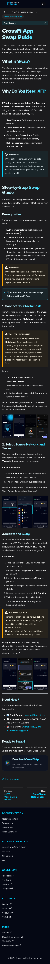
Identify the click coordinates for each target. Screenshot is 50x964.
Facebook (8, 875)
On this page (10, 23)
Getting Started (10, 818)
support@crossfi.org (35, 715)
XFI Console (7, 855)
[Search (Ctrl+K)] (43, 4)
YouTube (7, 912)
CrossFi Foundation (12, 937)
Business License (11, 945)
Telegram (7, 888)
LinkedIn (7, 884)
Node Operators (9, 831)
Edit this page (10, 779)
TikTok (6, 917)
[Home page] (4, 12)
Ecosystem (7, 823)
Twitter (6, 880)
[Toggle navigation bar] (4, 4)
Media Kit (7, 941)
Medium (7, 908)
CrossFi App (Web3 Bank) (14, 847)
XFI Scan (6, 851)
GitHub (6, 904)
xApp (4, 860)
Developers (7, 827)
